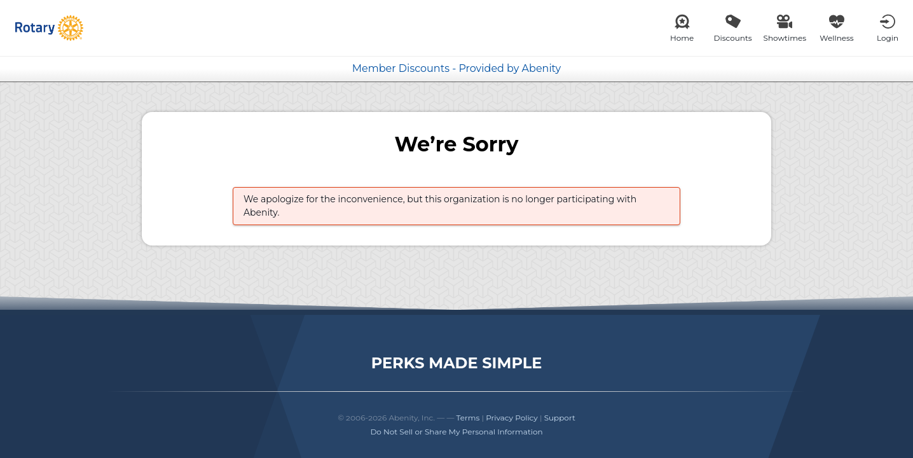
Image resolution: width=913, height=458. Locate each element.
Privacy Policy (512, 417)
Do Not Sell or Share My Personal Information (456, 431)
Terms (468, 417)
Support (559, 417)
